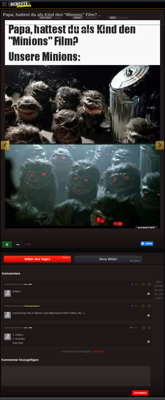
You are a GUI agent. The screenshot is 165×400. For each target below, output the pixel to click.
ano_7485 (28, 328)
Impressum (99, 30)
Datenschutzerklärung (79, 30)
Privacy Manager (87, 33)
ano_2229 (28, 284)
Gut (7, 244)
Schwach (18, 244)
